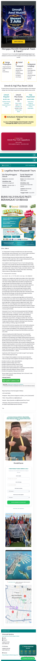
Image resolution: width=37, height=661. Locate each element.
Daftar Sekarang (18, 41)
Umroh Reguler (6, 96)
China (16, 110)
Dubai (19, 103)
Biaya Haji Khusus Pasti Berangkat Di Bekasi (10, 636)
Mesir (16, 103)
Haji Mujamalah (30, 96)
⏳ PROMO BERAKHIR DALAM (27, 647)
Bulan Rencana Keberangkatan (18, 494)
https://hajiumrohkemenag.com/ (10, 655)
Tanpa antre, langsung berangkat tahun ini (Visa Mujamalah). (31, 105)
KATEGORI (6, 165)
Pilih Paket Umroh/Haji (18, 488)
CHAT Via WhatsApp (30, 165)
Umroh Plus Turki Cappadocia (18, 508)
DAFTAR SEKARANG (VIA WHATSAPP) (18, 502)
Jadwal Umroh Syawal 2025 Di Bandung (15, 384)
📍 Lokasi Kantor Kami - (11, 582)
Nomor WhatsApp (18, 482)
